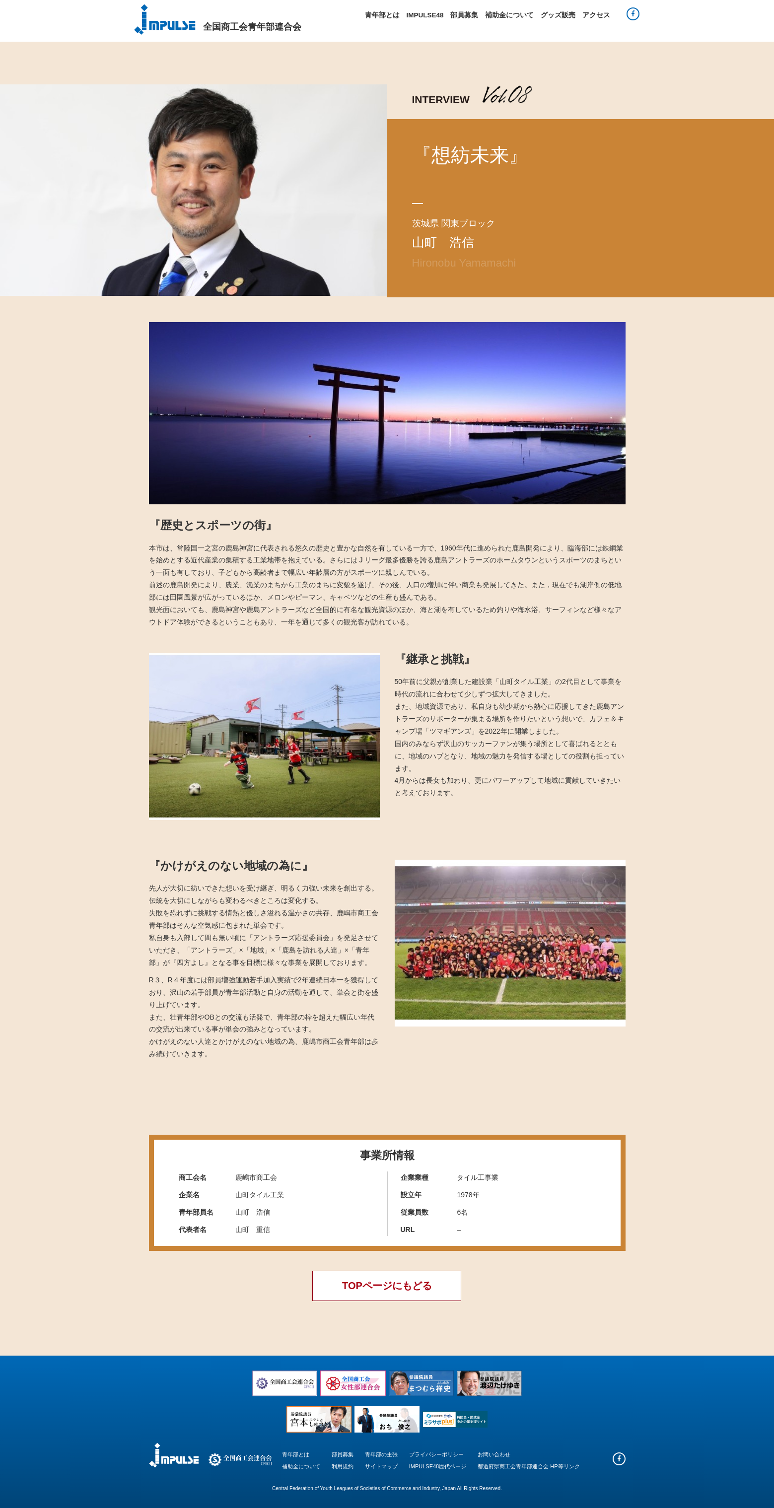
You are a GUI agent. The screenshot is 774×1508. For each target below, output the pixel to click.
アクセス (596, 15)
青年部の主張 (381, 1454)
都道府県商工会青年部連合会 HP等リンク (528, 1466)
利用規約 (342, 1466)
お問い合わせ (494, 1454)
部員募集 (464, 15)
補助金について (509, 15)
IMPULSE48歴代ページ (438, 1466)
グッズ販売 (558, 15)
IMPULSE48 (424, 15)
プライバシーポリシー (436, 1454)
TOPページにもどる (387, 1285)
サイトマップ (381, 1466)
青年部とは (382, 15)
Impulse (165, 19)
